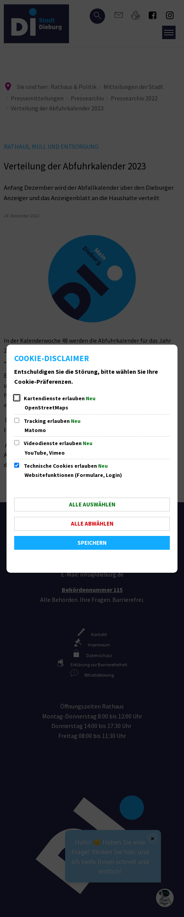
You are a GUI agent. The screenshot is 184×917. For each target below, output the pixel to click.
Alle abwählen (92, 523)
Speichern (92, 542)
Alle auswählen (92, 504)
